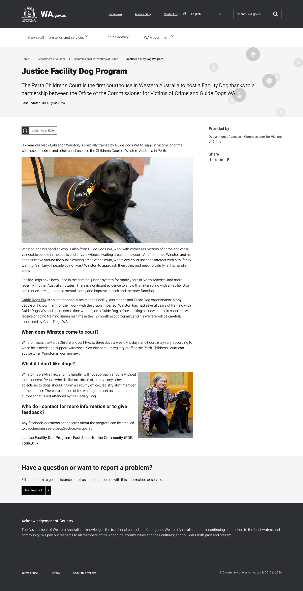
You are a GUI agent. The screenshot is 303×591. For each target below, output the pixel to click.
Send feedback (33, 490)
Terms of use (30, 572)
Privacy (55, 572)
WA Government (158, 37)
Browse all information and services (56, 37)
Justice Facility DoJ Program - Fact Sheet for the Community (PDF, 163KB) (77, 440)
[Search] (252, 14)
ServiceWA (115, 14)
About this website (84, 572)
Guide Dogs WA (34, 299)
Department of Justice (51, 58)
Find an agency (118, 37)
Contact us (171, 14)
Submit (275, 14)
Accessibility (143, 14)
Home (25, 58)
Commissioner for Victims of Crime (96, 58)
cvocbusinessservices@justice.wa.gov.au (59, 428)
